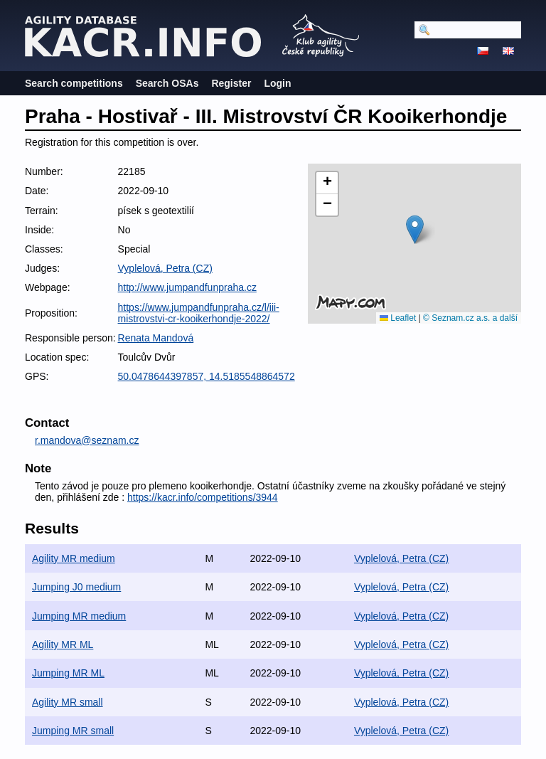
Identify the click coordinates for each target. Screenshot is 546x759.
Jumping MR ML (68, 673)
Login (277, 83)
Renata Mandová (156, 338)
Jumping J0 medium (76, 587)
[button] (415, 229)
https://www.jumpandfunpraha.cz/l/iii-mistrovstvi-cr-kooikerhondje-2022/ (198, 313)
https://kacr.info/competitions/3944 (202, 497)
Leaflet (398, 318)
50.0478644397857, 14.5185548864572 (206, 376)
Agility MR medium (73, 558)
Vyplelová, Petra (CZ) (165, 268)
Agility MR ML (62, 644)
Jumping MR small (73, 730)
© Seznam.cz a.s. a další (470, 318)
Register (231, 83)
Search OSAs (167, 83)
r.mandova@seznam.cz (87, 440)
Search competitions (74, 83)
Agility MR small (67, 702)
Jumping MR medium (79, 616)
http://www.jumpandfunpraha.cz (187, 287)
